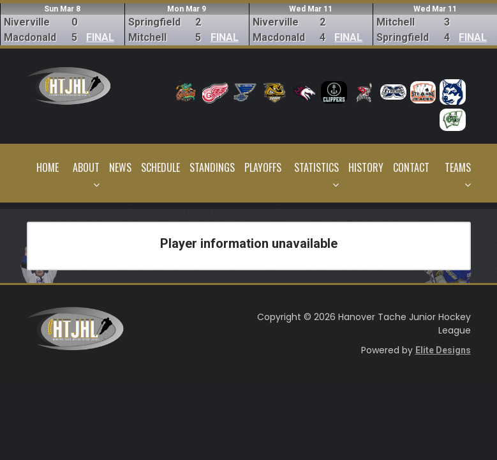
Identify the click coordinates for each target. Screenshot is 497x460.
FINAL (100, 37)
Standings (212, 167)
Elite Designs (443, 350)
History (365, 167)
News (120, 167)
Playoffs (262, 167)
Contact (411, 167)
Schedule (160, 167)
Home (47, 167)
